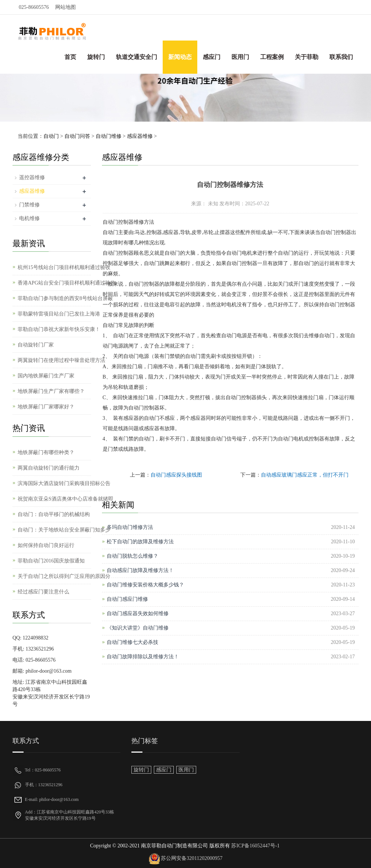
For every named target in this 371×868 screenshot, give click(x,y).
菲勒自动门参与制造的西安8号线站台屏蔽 (65, 298)
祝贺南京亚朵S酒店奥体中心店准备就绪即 (65, 499)
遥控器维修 (32, 177)
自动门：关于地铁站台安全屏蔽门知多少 (64, 530)
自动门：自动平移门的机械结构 (54, 514)
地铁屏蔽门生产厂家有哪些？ (51, 391)
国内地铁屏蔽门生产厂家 (46, 376)
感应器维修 (140, 136)
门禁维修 (29, 205)
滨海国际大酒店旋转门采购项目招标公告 (64, 483)
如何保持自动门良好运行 (46, 545)
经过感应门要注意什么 (43, 592)
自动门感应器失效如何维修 (138, 613)
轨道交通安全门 (136, 57)
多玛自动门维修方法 (130, 527)
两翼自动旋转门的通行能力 (49, 468)
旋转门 (96, 57)
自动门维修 (108, 136)
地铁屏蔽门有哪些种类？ (46, 452)
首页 (70, 57)
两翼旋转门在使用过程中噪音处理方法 (61, 360)
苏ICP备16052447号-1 (255, 845)
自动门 (51, 136)
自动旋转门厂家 (36, 345)
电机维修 (29, 218)
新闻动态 (180, 57)
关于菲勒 (306, 57)
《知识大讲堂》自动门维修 (138, 628)
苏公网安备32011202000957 (191, 858)
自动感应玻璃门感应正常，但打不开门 (305, 475)
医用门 (240, 57)
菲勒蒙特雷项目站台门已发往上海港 (59, 314)
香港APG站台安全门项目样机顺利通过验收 (67, 283)
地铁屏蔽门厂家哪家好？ (46, 406)
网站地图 (65, 7)
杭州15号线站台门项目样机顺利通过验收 (64, 267)
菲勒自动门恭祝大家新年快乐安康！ (59, 329)
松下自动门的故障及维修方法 (140, 541)
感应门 (211, 57)
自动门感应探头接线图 (176, 475)
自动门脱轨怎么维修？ (132, 556)
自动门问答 (77, 136)
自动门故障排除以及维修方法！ (143, 656)
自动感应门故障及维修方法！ (140, 570)
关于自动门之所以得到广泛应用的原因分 (64, 576)
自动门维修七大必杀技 (132, 642)
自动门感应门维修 (127, 599)
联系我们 (341, 57)
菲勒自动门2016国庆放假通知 (51, 561)
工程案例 (272, 57)
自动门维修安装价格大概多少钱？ (145, 585)
